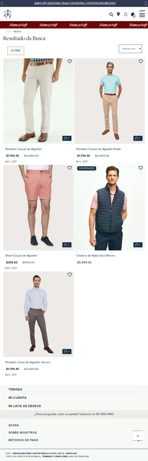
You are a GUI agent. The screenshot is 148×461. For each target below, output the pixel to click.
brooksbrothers (9, 31)
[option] (74, 5)
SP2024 (17, 31)
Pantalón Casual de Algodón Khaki (98, 149)
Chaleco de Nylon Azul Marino (95, 255)
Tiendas (16, 389)
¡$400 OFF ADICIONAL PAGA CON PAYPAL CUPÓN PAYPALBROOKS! (75, 3)
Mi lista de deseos (25, 406)
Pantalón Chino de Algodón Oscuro (27, 362)
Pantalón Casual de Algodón (23, 149)
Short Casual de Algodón (21, 255)
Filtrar (15, 50)
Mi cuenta (18, 398)
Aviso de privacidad (79, 456)
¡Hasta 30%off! (19, 25)
